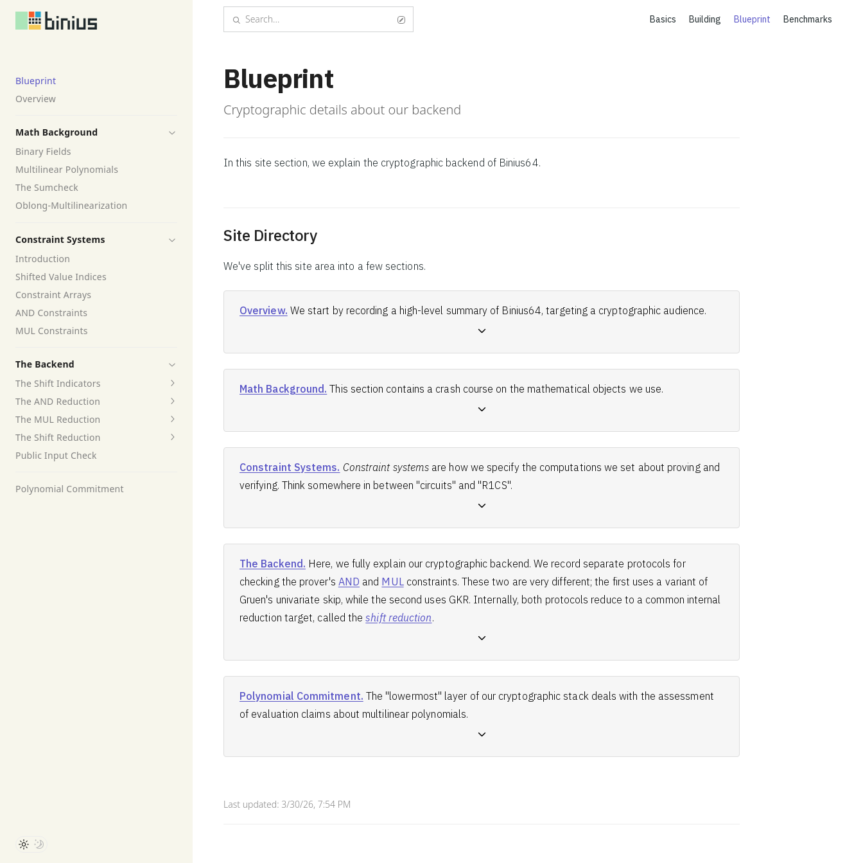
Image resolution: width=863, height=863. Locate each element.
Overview (35, 99)
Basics (663, 19)
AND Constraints (51, 313)
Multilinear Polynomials (66, 169)
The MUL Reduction (58, 419)
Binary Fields (43, 151)
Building (705, 19)
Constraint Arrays (53, 295)
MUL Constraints (51, 331)
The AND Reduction (57, 401)
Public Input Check (56, 455)
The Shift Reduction (58, 437)
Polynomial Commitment (69, 489)
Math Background (56, 132)
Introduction (42, 259)
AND (349, 581)
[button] (172, 132)
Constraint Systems (60, 239)
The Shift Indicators (58, 383)
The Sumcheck (46, 187)
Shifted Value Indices (61, 277)
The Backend (44, 364)
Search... (318, 19)
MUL (392, 581)
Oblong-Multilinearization (71, 205)
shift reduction (398, 617)
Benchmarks (807, 19)
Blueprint (35, 81)
